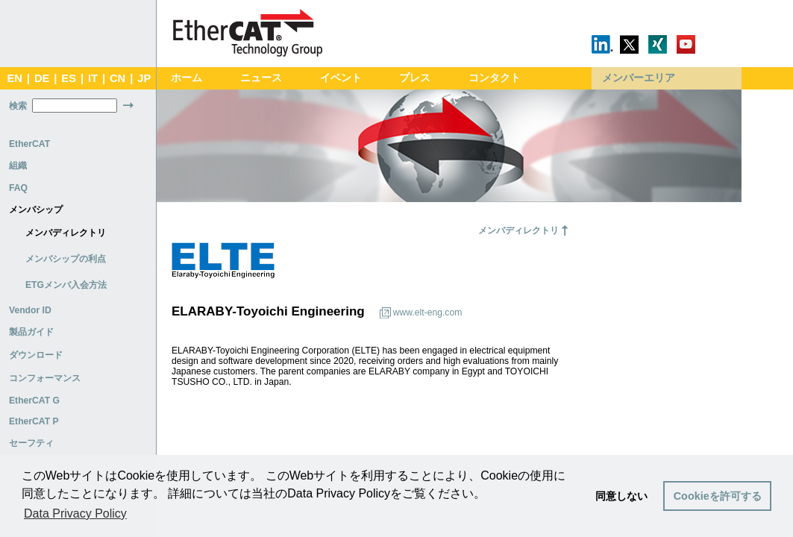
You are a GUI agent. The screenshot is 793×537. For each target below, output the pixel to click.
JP (144, 78)
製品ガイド (31, 332)
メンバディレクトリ (65, 232)
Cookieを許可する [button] (718, 496)
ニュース (261, 78)
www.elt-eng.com (428, 312)
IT (93, 78)
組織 (18, 165)
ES (68, 78)
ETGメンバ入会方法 (66, 285)
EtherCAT (29, 144)
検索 (18, 106)
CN (117, 78)
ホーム (186, 78)
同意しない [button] (621, 496)
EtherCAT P (34, 421)
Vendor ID (30, 310)
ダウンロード (36, 355)
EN (14, 78)
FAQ (18, 188)
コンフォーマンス (45, 378)
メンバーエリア (638, 78)
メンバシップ (36, 209)
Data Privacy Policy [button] (75, 513)
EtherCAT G (34, 400)
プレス (414, 78)
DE (41, 78)
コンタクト (494, 78)
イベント (341, 78)
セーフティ (31, 443)
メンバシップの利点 (65, 259)
